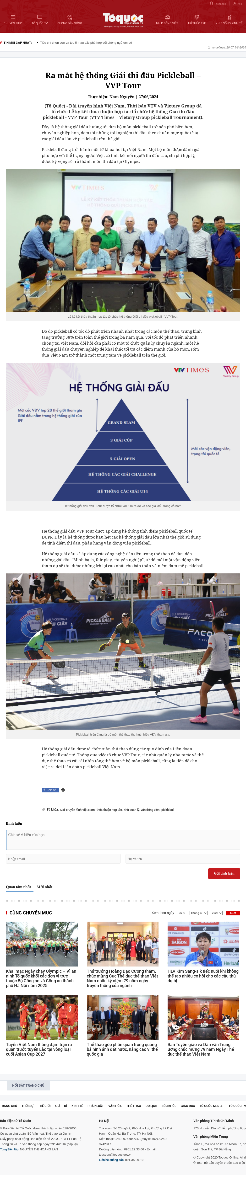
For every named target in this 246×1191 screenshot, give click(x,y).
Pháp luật (95, 1106)
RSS (237, 3)
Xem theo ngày (163, 913)
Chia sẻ (51, 790)
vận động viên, (150, 810)
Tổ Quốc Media (211, 1106)
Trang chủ (8, 1106)
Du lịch (151, 1106)
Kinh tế (77, 1106)
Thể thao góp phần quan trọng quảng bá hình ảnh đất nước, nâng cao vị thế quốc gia (122, 1049)
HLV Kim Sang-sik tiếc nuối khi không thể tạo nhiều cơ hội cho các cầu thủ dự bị (203, 976)
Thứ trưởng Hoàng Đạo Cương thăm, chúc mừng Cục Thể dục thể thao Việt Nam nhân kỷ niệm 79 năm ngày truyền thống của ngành (122, 978)
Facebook (218, 3)
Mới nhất (45, 887)
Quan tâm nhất (18, 887)
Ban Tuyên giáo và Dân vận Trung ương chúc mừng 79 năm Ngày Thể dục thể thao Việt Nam (201, 1049)
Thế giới (44, 1106)
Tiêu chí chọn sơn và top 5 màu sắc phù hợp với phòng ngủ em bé (86, 42)
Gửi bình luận (224, 873)
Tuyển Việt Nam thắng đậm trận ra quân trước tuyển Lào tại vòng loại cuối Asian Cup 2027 (39, 1049)
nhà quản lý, (132, 810)
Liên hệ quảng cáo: (111, 1160)
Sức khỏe (169, 1106)
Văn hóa (115, 1106)
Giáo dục (188, 1106)
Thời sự (27, 1106)
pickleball (167, 810)
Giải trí (61, 1106)
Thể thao (133, 1106)
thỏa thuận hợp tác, (110, 810)
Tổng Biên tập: (9, 1149)
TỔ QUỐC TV (237, 1106)
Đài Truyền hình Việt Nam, (77, 810)
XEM (233, 913)
